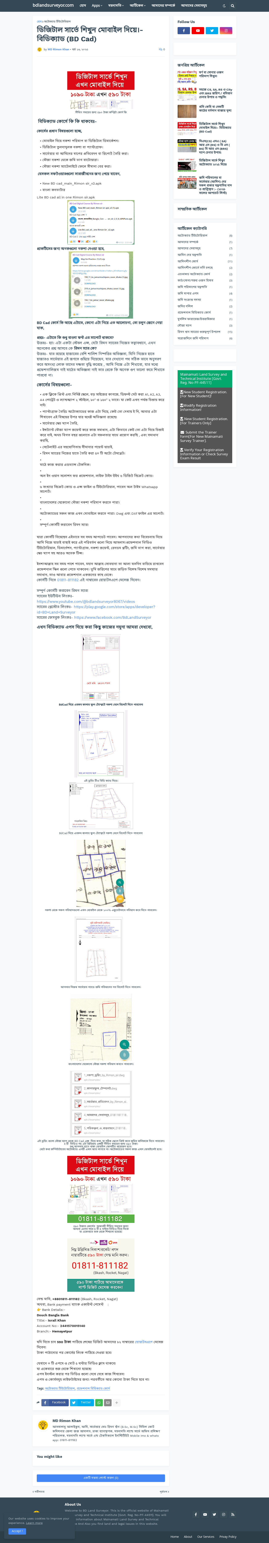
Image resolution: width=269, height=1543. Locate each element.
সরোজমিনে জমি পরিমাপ (205, 339)
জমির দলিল (205, 307)
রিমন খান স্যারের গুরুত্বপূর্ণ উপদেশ (205, 332)
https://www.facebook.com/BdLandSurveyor (112, 617)
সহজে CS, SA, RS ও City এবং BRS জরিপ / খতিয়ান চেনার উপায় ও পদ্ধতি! (215, 93)
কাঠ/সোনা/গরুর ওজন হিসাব (205, 281)
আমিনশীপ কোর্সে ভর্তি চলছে (205, 268)
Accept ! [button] (17, 1531)
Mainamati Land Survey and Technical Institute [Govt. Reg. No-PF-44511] (203, 378)
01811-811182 (68, 580)
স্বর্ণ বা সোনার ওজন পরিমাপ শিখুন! (211, 74)
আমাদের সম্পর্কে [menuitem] (163, 6)
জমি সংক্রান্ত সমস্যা (205, 300)
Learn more (41, 1523)
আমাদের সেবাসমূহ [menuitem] (194, 6)
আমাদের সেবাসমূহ (205, 249)
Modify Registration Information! (198, 407)
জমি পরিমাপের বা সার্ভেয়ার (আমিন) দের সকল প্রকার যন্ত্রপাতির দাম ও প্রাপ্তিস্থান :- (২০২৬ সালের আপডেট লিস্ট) (215, 185)
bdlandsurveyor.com (53, 5)
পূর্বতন (163, 1491)
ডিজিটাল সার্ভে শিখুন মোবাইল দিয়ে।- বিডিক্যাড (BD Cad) (215, 127)
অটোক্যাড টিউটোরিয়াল (57, 21)
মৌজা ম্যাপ (205, 326)
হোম (39, 21)
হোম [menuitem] (83, 6)
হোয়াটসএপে (144, 1342)
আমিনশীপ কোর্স (205, 262)
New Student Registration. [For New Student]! (203, 394)
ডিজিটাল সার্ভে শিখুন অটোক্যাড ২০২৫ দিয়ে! (213, 162)
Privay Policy (227, 1537)
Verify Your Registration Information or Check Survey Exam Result (204, 454)
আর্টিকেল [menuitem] (136, 6)
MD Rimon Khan (67, 1421)
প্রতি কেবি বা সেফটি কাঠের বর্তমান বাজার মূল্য (215, 108)
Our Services (205, 1537)
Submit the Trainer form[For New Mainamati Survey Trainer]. (201, 436)
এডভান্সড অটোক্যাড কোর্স (205, 274)
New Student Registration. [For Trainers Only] (204, 421)
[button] (224, 6)
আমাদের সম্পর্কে (205, 242)
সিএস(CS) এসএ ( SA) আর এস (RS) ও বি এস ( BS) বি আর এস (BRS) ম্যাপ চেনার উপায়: (214, 146)
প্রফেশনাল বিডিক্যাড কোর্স (93, 1389)
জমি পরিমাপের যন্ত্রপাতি (205, 287)
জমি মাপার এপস (205, 294)
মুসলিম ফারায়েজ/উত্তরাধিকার (205, 319)
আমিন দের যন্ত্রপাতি (205, 255)
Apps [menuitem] (96, 6)
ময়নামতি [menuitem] (114, 6)
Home (174, 1537)
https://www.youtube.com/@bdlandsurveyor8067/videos (86, 601)
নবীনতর (39, 1491)
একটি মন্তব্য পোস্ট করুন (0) (100, 1478)
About (188, 1537)
